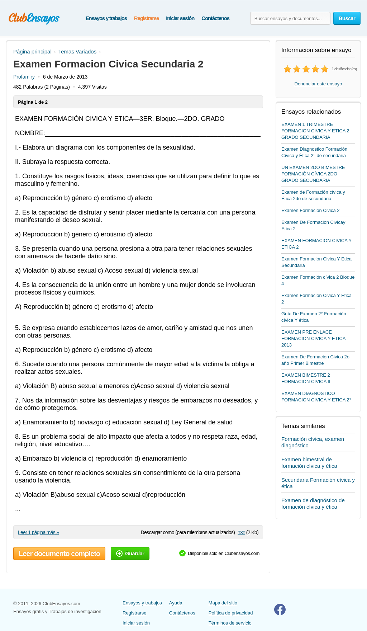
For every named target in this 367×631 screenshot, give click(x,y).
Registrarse (146, 18)
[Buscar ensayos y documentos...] (290, 18)
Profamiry (24, 77)
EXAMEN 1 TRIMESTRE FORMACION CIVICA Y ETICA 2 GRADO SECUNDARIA (315, 131)
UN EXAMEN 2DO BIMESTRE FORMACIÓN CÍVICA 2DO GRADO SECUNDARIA (313, 174)
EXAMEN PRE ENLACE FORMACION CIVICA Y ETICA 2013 (313, 338)
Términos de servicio (230, 623)
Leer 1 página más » (38, 532)
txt (241, 532)
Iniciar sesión (180, 18)
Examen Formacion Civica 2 (310, 210)
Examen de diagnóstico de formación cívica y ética (313, 503)
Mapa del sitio (223, 603)
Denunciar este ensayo (318, 83)
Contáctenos (215, 18)
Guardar (130, 553)
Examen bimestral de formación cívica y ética (309, 462)
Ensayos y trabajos (106, 18)
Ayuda (175, 603)
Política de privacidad (231, 613)
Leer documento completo (59, 553)
